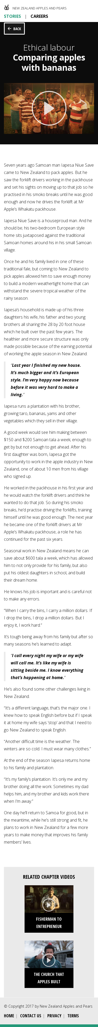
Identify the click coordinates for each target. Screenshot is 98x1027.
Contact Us (30, 1016)
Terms (73, 1016)
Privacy (54, 1016)
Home (9, 1016)
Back (17, 28)
